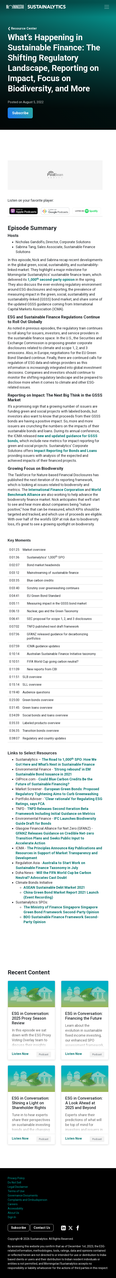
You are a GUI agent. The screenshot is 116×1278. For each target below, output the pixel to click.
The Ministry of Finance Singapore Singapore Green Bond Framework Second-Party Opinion (61, 909)
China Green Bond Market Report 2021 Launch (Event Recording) (61, 894)
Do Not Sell (14, 1182)
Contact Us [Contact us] (42, 1228)
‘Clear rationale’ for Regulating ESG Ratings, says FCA (59, 801)
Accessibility (15, 1208)
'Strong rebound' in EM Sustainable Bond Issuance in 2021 (53, 771)
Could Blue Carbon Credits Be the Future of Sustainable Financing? (54, 781)
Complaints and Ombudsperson (27, 1199)
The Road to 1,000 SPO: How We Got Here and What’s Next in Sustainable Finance (56, 761)
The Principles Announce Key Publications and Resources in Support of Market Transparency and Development (59, 853)
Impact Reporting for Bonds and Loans (65, 451)
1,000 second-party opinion (51, 279)
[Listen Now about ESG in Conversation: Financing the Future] (84, 1020)
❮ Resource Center (22, 28)
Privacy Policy (16, 1178)
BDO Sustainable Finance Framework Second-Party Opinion (61, 919)
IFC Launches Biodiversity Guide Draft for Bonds (56, 820)
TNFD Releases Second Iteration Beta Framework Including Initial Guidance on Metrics (55, 811)
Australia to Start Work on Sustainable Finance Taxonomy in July (50, 865)
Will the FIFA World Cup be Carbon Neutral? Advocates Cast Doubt (53, 875)
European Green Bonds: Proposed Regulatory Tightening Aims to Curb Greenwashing (57, 791)
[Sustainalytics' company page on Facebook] (77, 1228)
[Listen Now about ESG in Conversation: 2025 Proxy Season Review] (31, 1020)
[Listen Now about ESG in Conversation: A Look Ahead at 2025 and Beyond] (84, 1105)
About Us (13, 1212)
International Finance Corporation (56, 490)
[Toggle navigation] (107, 7)
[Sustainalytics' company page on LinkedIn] (63, 1228)
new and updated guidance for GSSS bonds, (52, 438)
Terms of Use (16, 1191)
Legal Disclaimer (18, 1186)
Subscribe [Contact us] (18, 1228)
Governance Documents (23, 1195)
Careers (13, 1204)
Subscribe (20, 113)
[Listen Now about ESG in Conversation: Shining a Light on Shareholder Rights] (31, 1105)
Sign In (12, 1217)
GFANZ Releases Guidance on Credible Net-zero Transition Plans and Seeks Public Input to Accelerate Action (55, 838)
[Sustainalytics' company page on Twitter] (70, 1228)
